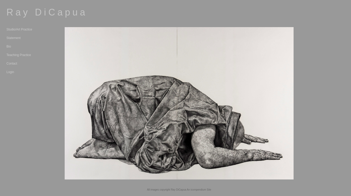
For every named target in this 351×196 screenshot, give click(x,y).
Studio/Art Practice (19, 29)
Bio (8, 46)
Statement (13, 38)
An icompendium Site (199, 189)
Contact (11, 63)
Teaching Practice (18, 55)
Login (10, 72)
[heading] (19, 12)
